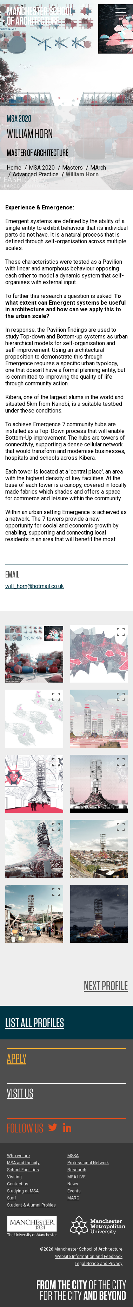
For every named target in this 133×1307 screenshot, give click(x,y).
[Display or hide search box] (120, 30)
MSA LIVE (76, 1176)
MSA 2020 (42, 167)
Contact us (17, 1183)
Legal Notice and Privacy (98, 1263)
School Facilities (23, 1169)
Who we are (18, 1155)
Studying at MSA (23, 1191)
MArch (98, 167)
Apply (16, 1058)
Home (14, 167)
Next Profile (106, 985)
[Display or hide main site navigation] (120, 12)
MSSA (73, 1155)
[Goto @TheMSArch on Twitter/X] (52, 1128)
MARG (73, 1198)
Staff (11, 1198)
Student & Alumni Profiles (31, 1205)
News (72, 1183)
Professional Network (88, 1162)
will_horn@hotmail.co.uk (34, 586)
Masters (72, 167)
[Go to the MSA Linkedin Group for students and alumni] (67, 1128)
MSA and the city (23, 1162)
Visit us (20, 1093)
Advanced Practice (36, 174)
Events (74, 1191)
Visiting (14, 1176)
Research (76, 1169)
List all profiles (34, 1022)
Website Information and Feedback (88, 1256)
